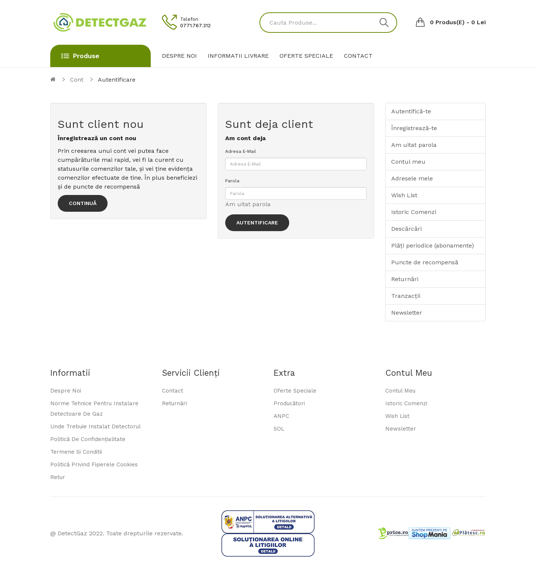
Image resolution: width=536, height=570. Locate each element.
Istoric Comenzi (413, 211)
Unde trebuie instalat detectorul (95, 426)
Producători (289, 403)
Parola (232, 180)
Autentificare (116, 79)
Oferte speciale (295, 390)
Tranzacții (405, 295)
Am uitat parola (248, 204)
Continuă (82, 203)
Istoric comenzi (406, 403)
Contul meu (408, 161)
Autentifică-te (411, 111)
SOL (279, 428)
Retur (57, 477)
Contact (172, 390)
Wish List (404, 195)
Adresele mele (412, 178)
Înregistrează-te (414, 128)
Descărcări (406, 228)
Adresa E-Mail (240, 151)
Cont (76, 79)
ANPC (281, 416)
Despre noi (65, 390)
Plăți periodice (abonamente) (432, 245)
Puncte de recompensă (424, 262)
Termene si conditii (76, 451)
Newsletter (406, 312)
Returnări (404, 279)
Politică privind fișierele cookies (94, 464)
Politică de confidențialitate (87, 439)
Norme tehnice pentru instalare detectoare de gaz (94, 408)
